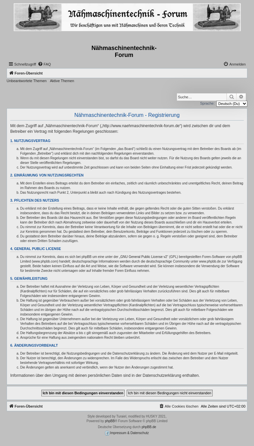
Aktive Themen (62, 81)
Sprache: (207, 103)
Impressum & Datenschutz (127, 433)
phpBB (110, 421)
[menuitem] (44, 64)
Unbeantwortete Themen (27, 81)
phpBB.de (149, 427)
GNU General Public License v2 (143, 257)
